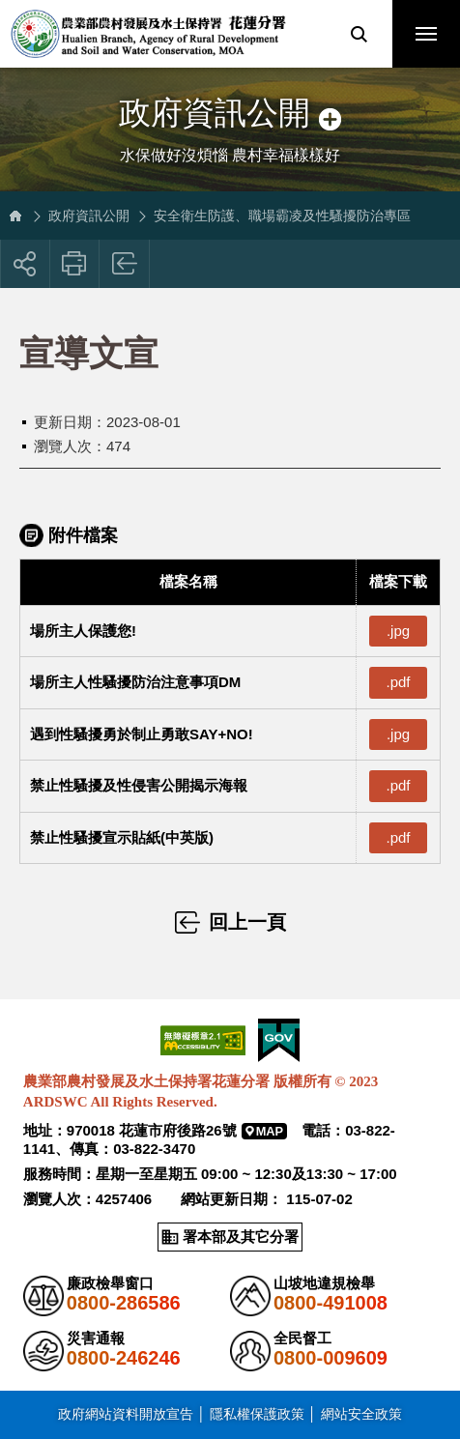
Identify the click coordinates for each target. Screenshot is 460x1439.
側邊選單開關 (230, 94)
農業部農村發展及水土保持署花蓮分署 (148, 34)
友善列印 (75, 264)
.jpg (398, 630)
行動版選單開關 (426, 37)
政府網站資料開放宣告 (125, 1414)
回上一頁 (125, 264)
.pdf (398, 682)
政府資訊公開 (88, 215)
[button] (358, 34)
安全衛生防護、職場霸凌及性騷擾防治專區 (282, 215)
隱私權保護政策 (257, 1414)
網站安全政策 (361, 1414)
